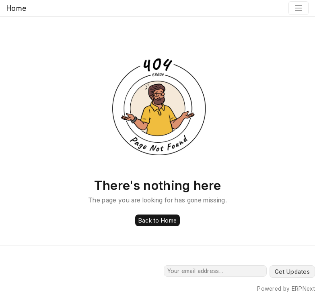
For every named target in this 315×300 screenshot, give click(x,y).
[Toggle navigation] (298, 8)
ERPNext (303, 288)
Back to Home (157, 220)
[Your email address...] (215, 271)
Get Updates (292, 271)
